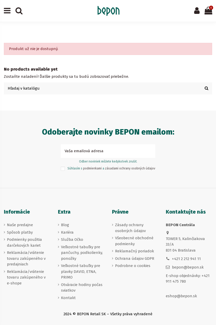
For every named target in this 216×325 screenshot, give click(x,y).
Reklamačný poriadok (134, 251)
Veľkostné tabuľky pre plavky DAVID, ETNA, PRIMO (80, 271)
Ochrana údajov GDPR (134, 258)
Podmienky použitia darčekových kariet (24, 242)
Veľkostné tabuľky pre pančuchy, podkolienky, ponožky (82, 253)
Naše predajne (20, 225)
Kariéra (67, 232)
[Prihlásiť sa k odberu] (149, 151)
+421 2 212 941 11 (186, 258)
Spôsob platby (20, 232)
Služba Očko (72, 239)
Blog (65, 225)
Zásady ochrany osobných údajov (130, 228)
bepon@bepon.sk (188, 267)
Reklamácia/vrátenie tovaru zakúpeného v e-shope (26, 277)
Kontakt (68, 297)
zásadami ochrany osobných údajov (130, 168)
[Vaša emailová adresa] (102, 151)
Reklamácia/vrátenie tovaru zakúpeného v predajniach (26, 258)
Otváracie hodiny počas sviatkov (81, 287)
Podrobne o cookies (132, 265)
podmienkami (92, 168)
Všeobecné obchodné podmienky (134, 241)
